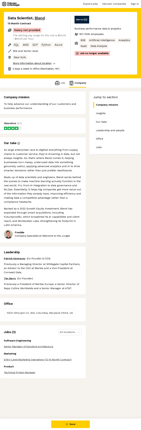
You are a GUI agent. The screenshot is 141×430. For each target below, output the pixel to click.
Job (60, 83)
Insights (101, 113)
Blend (40, 18)
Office (99, 138)
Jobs (99, 147)
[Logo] (11, 4)
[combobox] (60, 332)
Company (77, 83)
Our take (101, 121)
